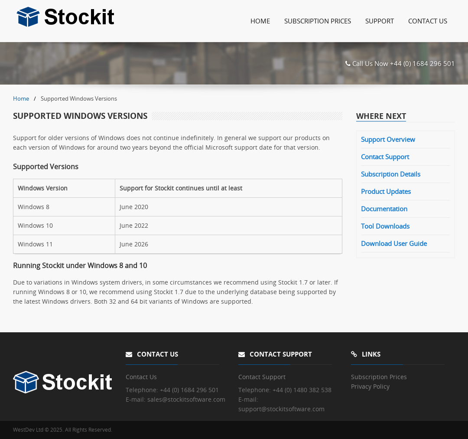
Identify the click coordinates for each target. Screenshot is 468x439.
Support (379, 20)
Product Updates (386, 191)
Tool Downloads (385, 226)
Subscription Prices (317, 20)
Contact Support (385, 156)
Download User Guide (394, 243)
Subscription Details (390, 174)
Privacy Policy (370, 386)
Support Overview (388, 139)
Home (260, 20)
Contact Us (427, 20)
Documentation (384, 208)
